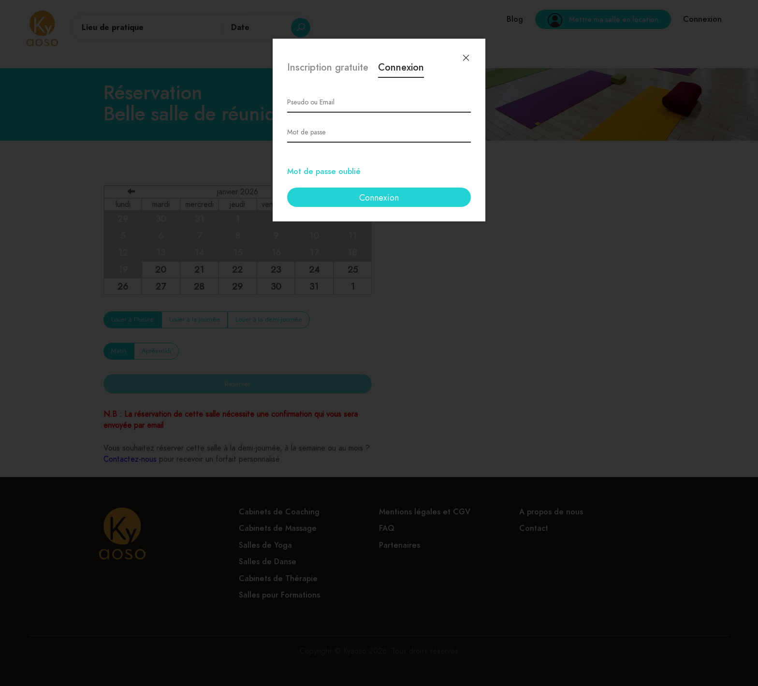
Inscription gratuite (327, 68)
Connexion (401, 68)
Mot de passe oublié (324, 171)
